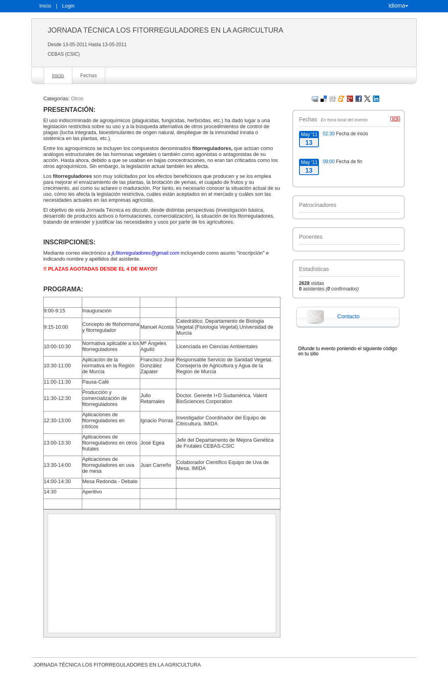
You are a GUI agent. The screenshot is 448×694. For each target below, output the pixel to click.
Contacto (348, 316)
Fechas (88, 75)
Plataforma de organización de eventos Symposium (228, 688)
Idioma (398, 5)
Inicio (45, 6)
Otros (77, 98)
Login (68, 6)
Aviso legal (141, 688)
